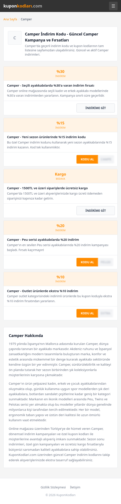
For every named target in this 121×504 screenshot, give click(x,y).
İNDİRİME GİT (95, 108)
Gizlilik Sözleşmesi (53, 487)
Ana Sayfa (10, 19)
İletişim (75, 487)
